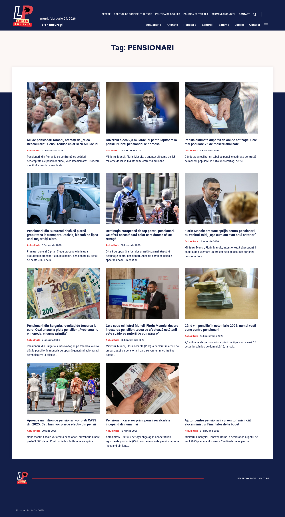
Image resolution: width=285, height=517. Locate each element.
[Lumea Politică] (23, 15)
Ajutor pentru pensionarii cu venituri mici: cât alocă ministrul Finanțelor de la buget (218, 422)
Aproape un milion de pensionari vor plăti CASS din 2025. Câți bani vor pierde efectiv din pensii (61, 422)
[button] (254, 14)
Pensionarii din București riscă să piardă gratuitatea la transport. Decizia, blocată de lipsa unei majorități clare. (62, 235)
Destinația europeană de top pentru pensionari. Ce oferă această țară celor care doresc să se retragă (140, 235)
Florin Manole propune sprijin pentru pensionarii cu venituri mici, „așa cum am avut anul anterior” (220, 233)
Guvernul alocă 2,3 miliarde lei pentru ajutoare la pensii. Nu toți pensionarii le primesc (141, 142)
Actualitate (33, 150)
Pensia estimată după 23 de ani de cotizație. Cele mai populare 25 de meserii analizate (221, 142)
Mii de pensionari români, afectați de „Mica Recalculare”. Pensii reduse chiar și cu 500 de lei (62, 142)
